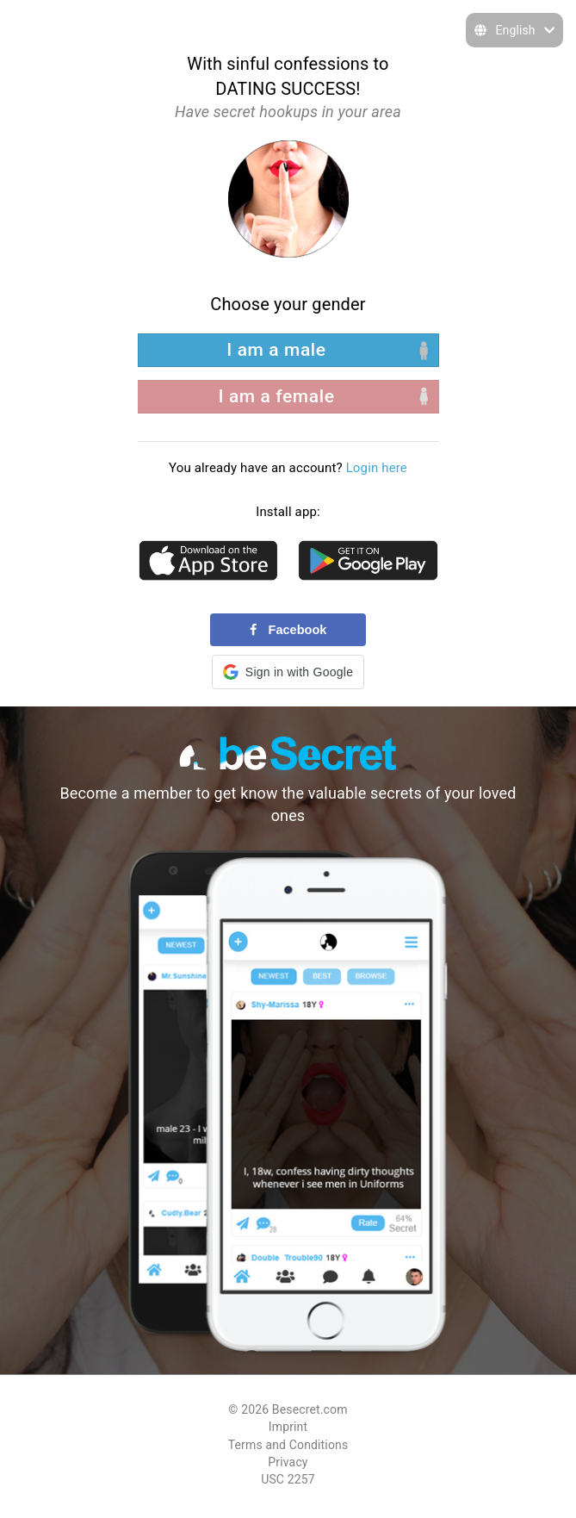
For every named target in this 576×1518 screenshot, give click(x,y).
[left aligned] (288, 350)
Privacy (287, 1462)
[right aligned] (288, 397)
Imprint (288, 1427)
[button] (288, 672)
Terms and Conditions (288, 1445)
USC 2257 (288, 1479)
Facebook (288, 630)
